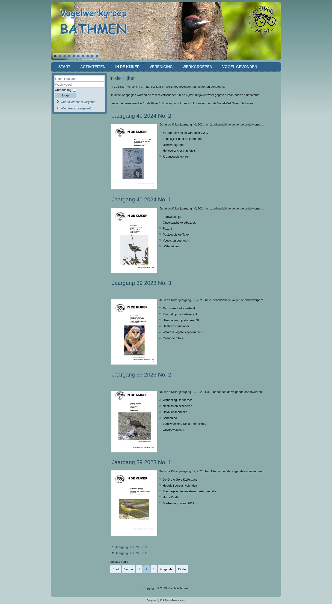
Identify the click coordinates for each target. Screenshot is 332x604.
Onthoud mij (63, 90)
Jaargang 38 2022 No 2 (131, 553)
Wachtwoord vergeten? (76, 108)
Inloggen (65, 95)
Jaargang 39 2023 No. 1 (141, 462)
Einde (182, 569)
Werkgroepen (197, 67)
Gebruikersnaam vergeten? (79, 102)
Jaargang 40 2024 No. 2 (141, 116)
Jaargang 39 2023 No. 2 (141, 374)
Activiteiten (92, 67)
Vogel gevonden (239, 67)
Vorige (128, 569)
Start (64, 67)
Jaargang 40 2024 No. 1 (141, 199)
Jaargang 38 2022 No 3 (131, 547)
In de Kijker (127, 67)
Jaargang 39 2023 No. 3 (141, 283)
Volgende (166, 569)
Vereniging (161, 67)
